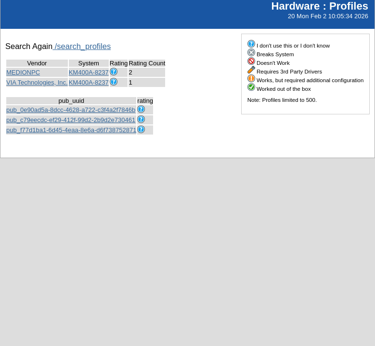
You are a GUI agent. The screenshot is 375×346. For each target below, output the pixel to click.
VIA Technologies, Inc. (37, 82)
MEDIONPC (23, 72)
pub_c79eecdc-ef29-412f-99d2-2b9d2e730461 (70, 120)
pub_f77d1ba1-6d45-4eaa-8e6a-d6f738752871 (71, 130)
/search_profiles (81, 46)
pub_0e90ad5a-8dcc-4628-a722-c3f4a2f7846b (70, 109)
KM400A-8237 (89, 72)
